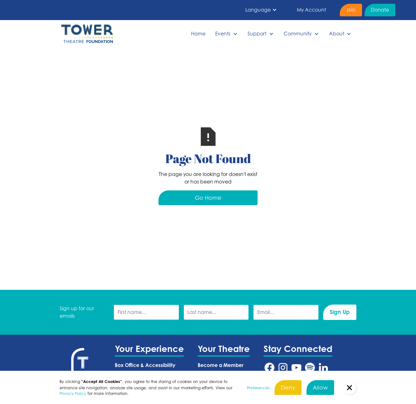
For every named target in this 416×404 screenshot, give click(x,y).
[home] (87, 34)
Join (351, 10)
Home (198, 33)
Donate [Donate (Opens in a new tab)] (380, 10)
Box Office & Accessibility (145, 365)
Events (222, 33)
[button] (261, 10)
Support (257, 33)
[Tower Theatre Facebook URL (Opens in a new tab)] (269, 368)
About (336, 33)
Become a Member (220, 365)
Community (298, 33)
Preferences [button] (258, 387)
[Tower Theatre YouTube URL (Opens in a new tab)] (296, 368)
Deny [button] (288, 387)
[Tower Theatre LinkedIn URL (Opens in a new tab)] (323, 368)
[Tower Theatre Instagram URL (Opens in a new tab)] (283, 368)
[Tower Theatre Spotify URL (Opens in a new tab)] (310, 368)
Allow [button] (320, 387)
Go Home (208, 197)
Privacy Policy (73, 393)
